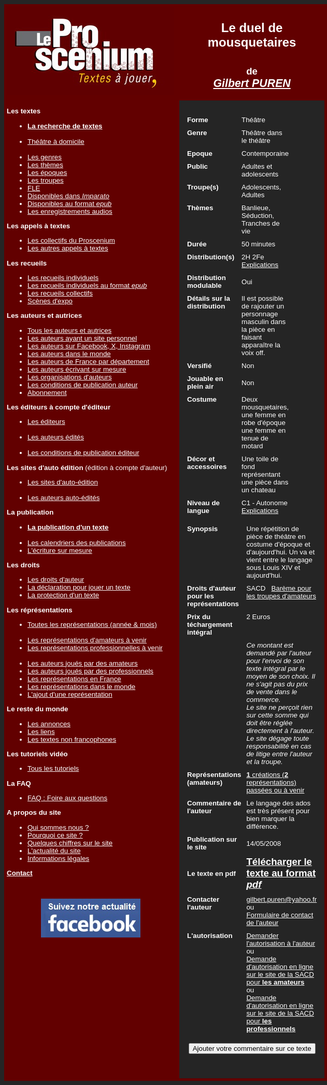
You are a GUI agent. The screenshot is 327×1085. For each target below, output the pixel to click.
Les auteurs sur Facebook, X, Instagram (88, 346)
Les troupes (45, 180)
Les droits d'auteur (55, 579)
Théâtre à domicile (55, 141)
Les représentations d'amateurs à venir (87, 640)
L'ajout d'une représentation (69, 694)
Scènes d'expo (50, 301)
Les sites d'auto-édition (62, 482)
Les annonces (48, 724)
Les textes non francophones (71, 739)
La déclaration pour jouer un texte (79, 587)
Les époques (47, 173)
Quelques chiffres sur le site (69, 843)
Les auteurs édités (55, 437)
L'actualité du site (54, 851)
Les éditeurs (46, 422)
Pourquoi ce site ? (55, 835)
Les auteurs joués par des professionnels (90, 671)
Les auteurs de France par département (88, 361)
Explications (259, 265)
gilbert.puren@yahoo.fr (281, 899)
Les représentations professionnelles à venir (95, 648)
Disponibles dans (68, 196)
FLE (33, 188)
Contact (20, 873)
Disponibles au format (69, 204)
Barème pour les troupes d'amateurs (281, 592)
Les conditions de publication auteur (82, 385)
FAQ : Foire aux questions (67, 798)
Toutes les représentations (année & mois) (92, 624)
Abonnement (47, 393)
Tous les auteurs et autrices (69, 330)
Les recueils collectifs (60, 293)
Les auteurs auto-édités (63, 498)
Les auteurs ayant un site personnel (82, 338)
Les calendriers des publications (76, 543)
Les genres (44, 157)
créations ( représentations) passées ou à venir (275, 782)
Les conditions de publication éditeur (83, 453)
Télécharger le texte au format (281, 873)
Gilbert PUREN (251, 83)
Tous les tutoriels (53, 768)
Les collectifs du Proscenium (71, 240)
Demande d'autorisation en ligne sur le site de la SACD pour (280, 970)
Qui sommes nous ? (58, 827)
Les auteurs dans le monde (69, 354)
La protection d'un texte (63, 595)
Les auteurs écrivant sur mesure (76, 369)
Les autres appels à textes (67, 248)
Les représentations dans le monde (81, 687)
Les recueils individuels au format (87, 285)
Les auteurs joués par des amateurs (82, 663)
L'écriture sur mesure (59, 550)
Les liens (41, 732)
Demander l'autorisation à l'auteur (280, 939)
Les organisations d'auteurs (69, 377)
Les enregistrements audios (69, 211)
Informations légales (58, 858)
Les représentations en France (74, 679)
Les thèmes (45, 165)
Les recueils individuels (62, 278)
